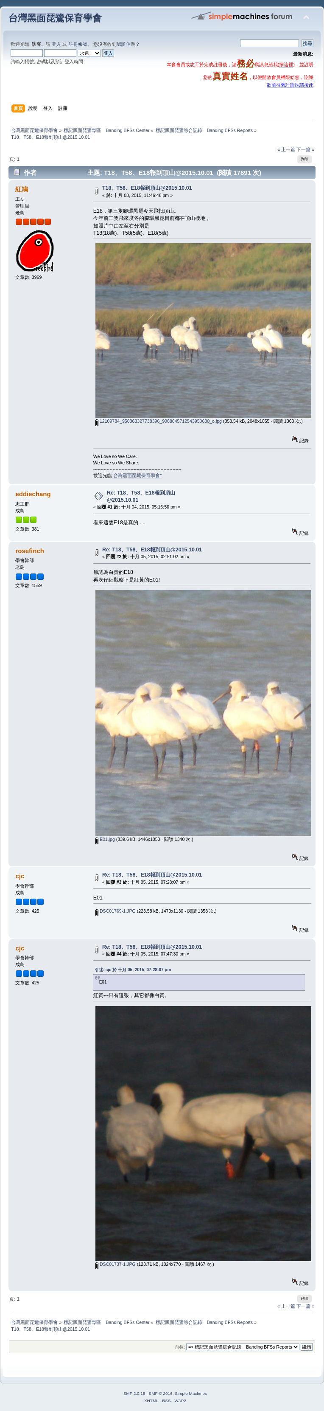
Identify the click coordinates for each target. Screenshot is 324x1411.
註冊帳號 (78, 44)
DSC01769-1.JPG (115, 910)
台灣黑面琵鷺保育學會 (55, 18)
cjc (19, 876)
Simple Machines (191, 1393)
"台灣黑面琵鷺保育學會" (137, 475)
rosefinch (29, 550)
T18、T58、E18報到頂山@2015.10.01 (147, 188)
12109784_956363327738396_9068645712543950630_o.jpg (158, 421)
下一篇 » (305, 149)
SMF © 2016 (161, 1393)
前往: (180, 1347)
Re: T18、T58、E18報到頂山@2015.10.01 (152, 550)
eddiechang (32, 494)
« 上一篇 (286, 149)
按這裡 (286, 64)
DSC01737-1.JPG (115, 1264)
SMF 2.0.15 (134, 1393)
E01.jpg (105, 839)
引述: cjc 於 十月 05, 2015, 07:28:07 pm (133, 969)
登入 (56, 44)
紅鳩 (21, 189)
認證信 (124, 44)
